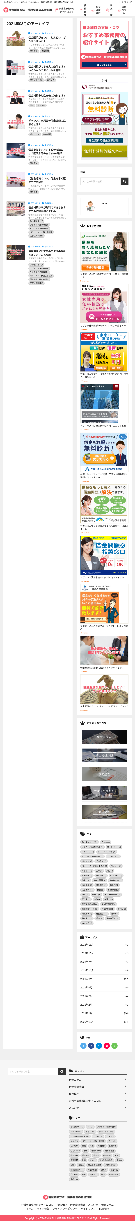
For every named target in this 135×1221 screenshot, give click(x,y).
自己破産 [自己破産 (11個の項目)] (101, 914)
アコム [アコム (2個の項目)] (105, 842)
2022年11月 (87, 944)
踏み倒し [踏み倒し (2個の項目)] (87, 918)
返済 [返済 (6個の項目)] (99, 918)
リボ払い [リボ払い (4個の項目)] (87, 870)
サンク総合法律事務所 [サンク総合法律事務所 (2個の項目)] (92, 856)
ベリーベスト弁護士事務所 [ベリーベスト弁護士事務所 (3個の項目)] (94, 866)
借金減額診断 (96, 10)
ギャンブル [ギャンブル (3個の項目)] (88, 851)
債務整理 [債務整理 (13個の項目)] (113, 890)
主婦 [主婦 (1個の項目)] (99, 870)
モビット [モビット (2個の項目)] (116, 866)
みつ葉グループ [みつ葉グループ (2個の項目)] (89, 842)
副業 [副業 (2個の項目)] (85, 894)
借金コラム (122, 10)
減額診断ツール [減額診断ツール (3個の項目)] (90, 909)
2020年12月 (87, 1021)
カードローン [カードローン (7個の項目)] (114, 847)
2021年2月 (86, 1004)
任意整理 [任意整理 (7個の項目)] (101, 875)
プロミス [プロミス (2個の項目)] (101, 861)
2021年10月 (87, 970)
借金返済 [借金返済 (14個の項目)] (87, 890)
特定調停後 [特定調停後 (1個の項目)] (108, 909)
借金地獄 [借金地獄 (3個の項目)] (87, 885)
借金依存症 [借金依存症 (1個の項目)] (115, 880)
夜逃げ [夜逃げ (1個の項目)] (96, 894)
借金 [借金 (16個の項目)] (85, 880)
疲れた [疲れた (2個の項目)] (122, 909)
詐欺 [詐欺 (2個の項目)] (114, 914)
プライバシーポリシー (65, 1208)
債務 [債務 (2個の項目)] (100, 890)
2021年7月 (86, 996)
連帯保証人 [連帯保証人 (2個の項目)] (112, 918)
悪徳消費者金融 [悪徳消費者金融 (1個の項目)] (90, 904)
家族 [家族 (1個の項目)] (97, 899)
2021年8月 (86, 987)
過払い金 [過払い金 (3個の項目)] (87, 923)
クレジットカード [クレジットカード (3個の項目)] (106, 851)
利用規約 (104, 1208)
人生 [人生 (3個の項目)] (109, 870)
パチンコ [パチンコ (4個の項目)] (87, 861)
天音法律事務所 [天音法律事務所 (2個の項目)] (112, 894)
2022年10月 (87, 953)
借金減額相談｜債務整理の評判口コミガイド (64, 1218)
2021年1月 (86, 1013)
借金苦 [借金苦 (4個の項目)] (114, 885)
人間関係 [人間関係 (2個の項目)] (87, 875)
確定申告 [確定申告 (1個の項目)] (87, 914)
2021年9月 (86, 978)
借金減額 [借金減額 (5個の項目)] (101, 885)
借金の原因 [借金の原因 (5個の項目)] (99, 880)
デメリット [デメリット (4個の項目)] (113, 856)
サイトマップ (126, 2)
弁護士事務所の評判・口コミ (64, 10)
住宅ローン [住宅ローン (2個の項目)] (116, 875)
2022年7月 (86, 961)
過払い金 (109, 10)
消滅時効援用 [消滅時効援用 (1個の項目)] (108, 904)
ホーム (30, 1208)
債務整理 (83, 10)
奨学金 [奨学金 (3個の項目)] (86, 899)
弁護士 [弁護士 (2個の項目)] (109, 899)
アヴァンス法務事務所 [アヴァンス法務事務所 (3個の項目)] (92, 847)
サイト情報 (43, 1208)
